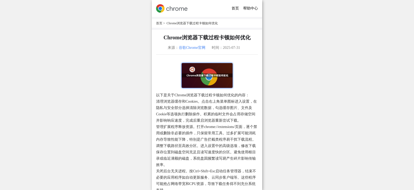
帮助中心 (250, 8)
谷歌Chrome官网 (192, 48)
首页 (235, 8)
